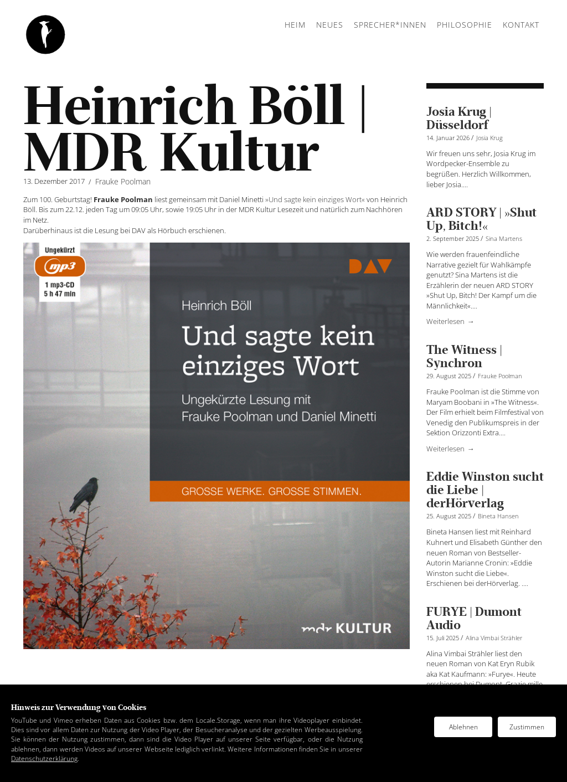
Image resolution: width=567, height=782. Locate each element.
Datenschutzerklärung (44, 758)
